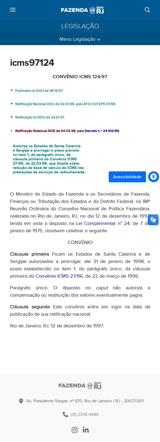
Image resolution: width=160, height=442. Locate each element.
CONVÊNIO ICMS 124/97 (80, 77)
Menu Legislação (80, 39)
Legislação (80, 26)
